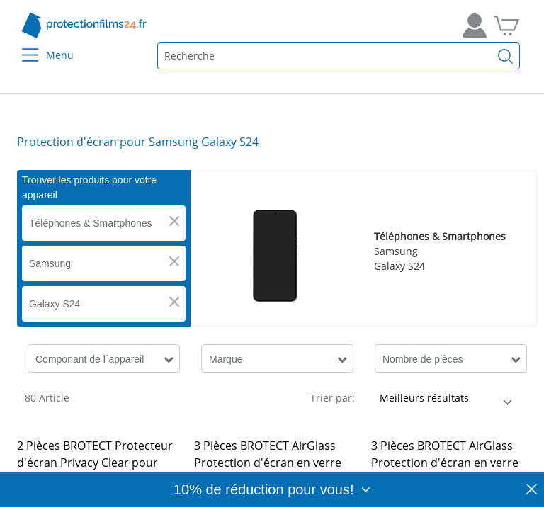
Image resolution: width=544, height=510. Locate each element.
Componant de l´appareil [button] (89, 359)
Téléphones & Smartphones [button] (90, 223)
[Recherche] (505, 56)
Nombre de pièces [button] (422, 359)
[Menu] (21, 45)
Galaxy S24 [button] (54, 304)
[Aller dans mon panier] (506, 25)
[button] (174, 221)
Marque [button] (225, 359)
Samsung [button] (50, 263)
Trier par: (332, 397)
